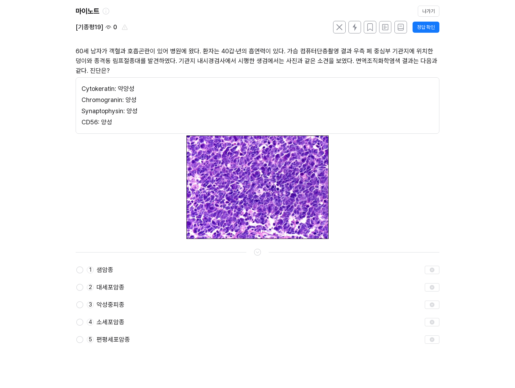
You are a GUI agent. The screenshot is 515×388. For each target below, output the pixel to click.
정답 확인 (426, 27)
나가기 (428, 11)
